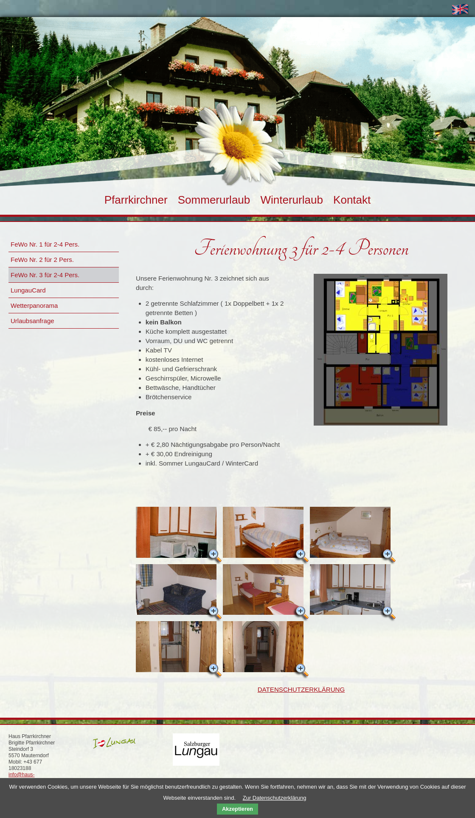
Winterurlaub (291, 199)
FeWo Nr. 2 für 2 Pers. (42, 259)
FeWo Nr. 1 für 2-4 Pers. (45, 244)
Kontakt (352, 199)
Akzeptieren (237, 809)
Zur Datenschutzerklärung (274, 798)
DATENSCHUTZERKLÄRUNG (301, 689)
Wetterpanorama (34, 305)
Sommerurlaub (214, 199)
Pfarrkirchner (136, 199)
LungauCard (28, 290)
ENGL (462, 10)
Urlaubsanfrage (32, 320)
